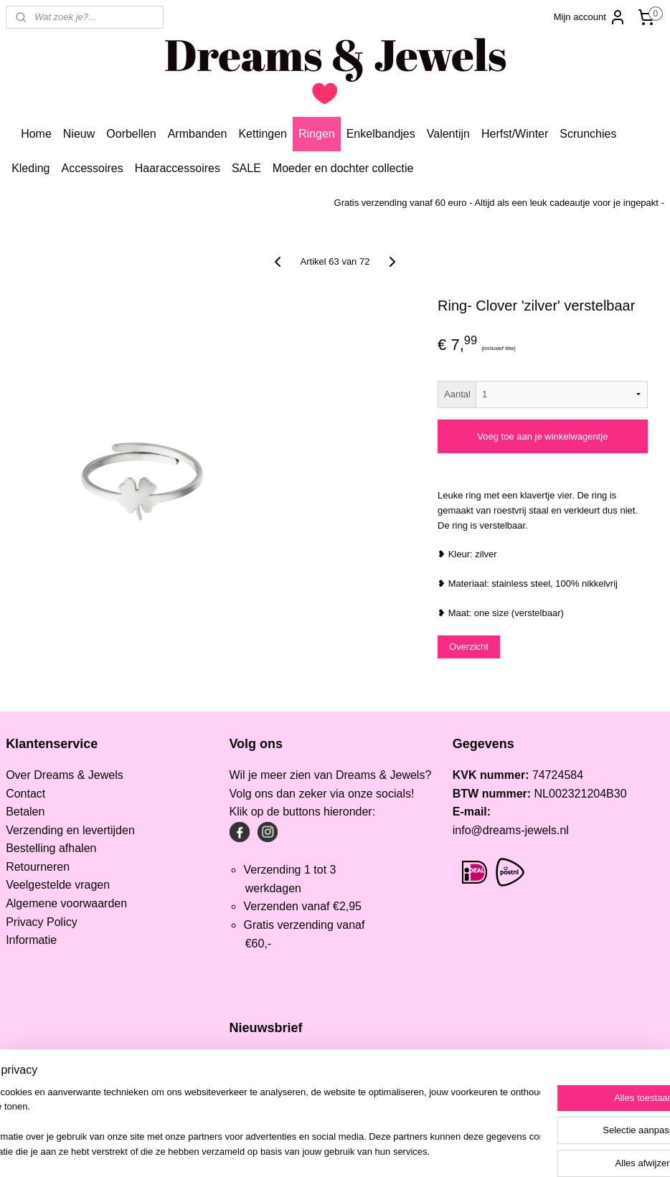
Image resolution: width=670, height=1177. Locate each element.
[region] (240, 1123)
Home (36, 134)
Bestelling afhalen (51, 848)
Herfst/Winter (514, 134)
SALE (246, 168)
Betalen (25, 811)
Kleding (30, 168)
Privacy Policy (41, 922)
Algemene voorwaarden (66, 903)
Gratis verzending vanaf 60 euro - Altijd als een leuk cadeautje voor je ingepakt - (499, 202)
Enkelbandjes (380, 134)
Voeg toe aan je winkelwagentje (542, 436)
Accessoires (92, 168)
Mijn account (590, 17)
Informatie (31, 940)
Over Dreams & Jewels (64, 775)
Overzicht (469, 646)
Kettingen (262, 134)
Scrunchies (588, 134)
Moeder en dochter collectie (343, 168)
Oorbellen (131, 134)
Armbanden (197, 134)
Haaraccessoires (177, 168)
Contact (25, 794)
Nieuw (79, 134)
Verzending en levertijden (70, 830)
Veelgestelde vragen (58, 885)
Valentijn (448, 134)
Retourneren (38, 867)
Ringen (316, 134)
